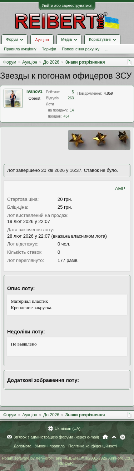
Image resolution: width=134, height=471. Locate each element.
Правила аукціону (20, 49)
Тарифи (49, 49)
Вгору (113, 437)
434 (67, 116)
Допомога (22, 446)
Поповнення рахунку (80, 49)
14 (72, 110)
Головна (105, 437)
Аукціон (42, 40)
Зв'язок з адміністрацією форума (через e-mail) (56, 437)
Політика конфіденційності (92, 446)
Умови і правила (50, 446)
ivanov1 (34, 91)
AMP (120, 188)
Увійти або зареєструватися (67, 5)
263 (71, 98)
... (106, 49)
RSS (122, 437)
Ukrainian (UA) (67, 428)
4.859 (108, 93)
